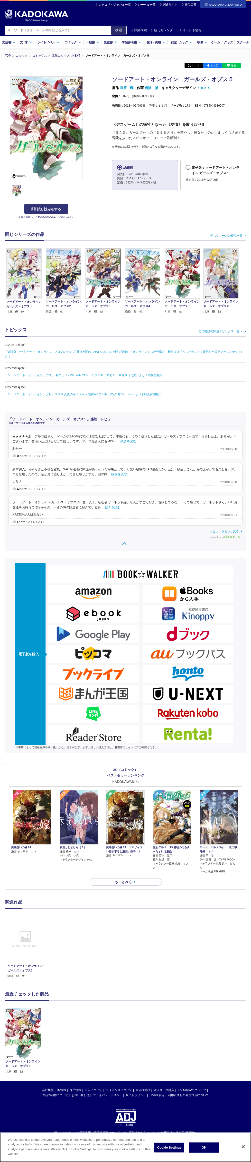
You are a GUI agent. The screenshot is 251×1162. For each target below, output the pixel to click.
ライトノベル (48, 42)
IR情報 (61, 1090)
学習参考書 (131, 42)
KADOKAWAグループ (192, 1090)
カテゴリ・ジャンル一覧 (115, 4)
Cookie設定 (157, 1095)
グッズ (228, 42)
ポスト (196, 65)
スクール (243, 42)
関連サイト (170, 4)
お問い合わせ (80, 1095)
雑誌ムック (181, 42)
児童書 (110, 42)
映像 (202, 42)
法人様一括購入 (164, 1090)
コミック (73, 42)
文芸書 (9, 42)
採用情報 (75, 1090)
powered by (225, 537)
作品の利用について (55, 1095)
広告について (93, 1090)
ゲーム (215, 42)
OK (204, 1147)
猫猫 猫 (151, 88)
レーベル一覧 (147, 4)
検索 (118, 30)
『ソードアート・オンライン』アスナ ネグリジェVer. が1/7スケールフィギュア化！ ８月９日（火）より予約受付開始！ (85, 375)
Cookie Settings (169, 1147)
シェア (215, 65)
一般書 (92, 42)
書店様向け (143, 1090)
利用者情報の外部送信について (188, 1095)
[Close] (243, 1146)
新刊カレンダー (163, 30)
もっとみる (123, 882)
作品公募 (190, 4)
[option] (25, 947)
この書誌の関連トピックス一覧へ (220, 331)
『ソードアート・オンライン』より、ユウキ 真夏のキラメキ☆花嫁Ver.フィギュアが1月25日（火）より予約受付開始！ (83, 394)
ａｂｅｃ (203, 88)
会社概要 (48, 1090)
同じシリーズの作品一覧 (226, 235)
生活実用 (156, 42)
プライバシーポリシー (107, 1095)
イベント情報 (190, 30)
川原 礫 (126, 88)
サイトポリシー (136, 1095)
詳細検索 (139, 30)
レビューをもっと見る (224, 531)
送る (233, 65)
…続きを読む (126, 441)
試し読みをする (46, 209)
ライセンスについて (119, 1090)
